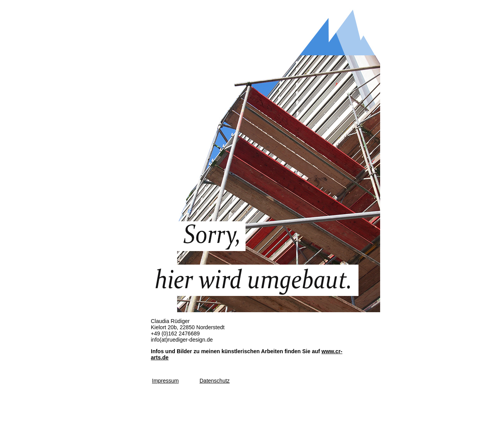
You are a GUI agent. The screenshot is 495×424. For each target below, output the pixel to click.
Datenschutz (215, 381)
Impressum (165, 381)
